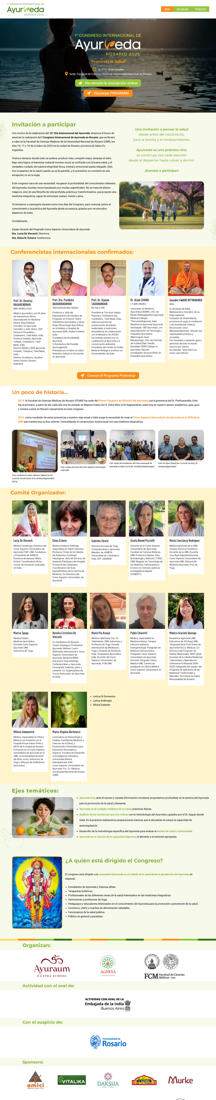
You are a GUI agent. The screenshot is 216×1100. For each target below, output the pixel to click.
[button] (108, 83)
